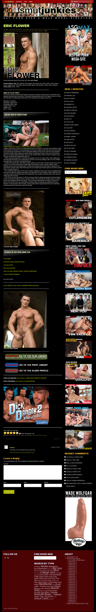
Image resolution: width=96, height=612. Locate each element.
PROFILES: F (73, 570)
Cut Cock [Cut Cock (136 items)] (36, 575)
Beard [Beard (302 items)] (36, 569)
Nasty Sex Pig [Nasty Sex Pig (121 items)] (43, 590)
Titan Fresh (31, 30)
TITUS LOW (69, 122)
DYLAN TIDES (70, 148)
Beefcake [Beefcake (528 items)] (43, 569)
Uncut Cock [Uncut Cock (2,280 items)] (41, 598)
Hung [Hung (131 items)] (53, 584)
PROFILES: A (73, 562)
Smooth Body (38, 435)
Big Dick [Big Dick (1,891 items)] (57, 568)
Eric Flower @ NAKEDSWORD (25, 381)
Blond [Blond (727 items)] (56, 570)
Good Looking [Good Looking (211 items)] (47, 580)
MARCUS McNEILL (72, 154)
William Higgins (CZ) (39, 30)
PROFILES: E (73, 568)
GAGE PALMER (71, 113)
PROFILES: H (73, 573)
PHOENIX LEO (70, 95)
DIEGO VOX (77, 471)
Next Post (57, 439)
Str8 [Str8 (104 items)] (52, 594)
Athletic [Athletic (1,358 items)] (44, 566)
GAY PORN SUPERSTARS (77, 560)
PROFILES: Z (73, 602)
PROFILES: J (72, 576)
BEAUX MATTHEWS (72, 125)
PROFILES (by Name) (73, 558)
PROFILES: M (73, 581)
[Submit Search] (71, 1)
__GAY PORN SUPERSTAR (15, 29)
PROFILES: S (73, 590)
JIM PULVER (74, 477)
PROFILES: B (73, 563)
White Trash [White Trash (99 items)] (51, 599)
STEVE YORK (77, 469)
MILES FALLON (71, 145)
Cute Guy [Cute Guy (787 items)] (38, 576)
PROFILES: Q (73, 587)
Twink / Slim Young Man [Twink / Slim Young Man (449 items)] (43, 597)
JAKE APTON (70, 139)
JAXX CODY (70, 101)
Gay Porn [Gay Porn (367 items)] (48, 578)
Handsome (27, 435)
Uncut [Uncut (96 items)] (55, 596)
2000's (36, 29)
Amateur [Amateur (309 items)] (37, 567)
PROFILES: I (72, 574)
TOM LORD (75, 460)
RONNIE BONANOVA (78, 480)
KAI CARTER (70, 116)
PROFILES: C (73, 565)
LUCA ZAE (69, 128)
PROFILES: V (73, 595)
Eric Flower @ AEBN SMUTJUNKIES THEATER (31, 378)
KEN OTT (69, 119)
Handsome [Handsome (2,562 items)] (45, 584)
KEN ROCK (69, 142)
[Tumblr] (8, 557)
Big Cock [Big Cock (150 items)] (49, 569)
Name (5, 482)
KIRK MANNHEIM (76, 463)
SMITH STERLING (71, 110)
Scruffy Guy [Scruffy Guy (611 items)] (39, 592)
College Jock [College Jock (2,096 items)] (47, 572)
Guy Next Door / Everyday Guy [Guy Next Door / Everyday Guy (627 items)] (47, 582)
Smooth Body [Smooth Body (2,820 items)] (42, 594)
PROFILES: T (73, 592)
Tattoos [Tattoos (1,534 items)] (57, 594)
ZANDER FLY (70, 104)
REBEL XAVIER (71, 136)
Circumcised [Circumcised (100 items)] (37, 573)
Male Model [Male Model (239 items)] (51, 586)
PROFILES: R (73, 589)
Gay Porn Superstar (20, 435)
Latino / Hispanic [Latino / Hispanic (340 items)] (40, 586)
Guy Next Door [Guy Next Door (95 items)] (55, 580)
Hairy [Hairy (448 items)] (36, 584)
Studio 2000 (25, 30)
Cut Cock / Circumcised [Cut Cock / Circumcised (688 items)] (50, 574)
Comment (6, 463)
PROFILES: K (73, 578)
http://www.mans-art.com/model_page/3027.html (22, 452)
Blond (14, 435)
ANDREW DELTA (71, 157)
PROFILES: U (73, 594)
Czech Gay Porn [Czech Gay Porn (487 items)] (50, 577)
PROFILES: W (73, 597)
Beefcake (6, 435)
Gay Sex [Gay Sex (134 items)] (40, 580)
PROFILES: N (73, 582)
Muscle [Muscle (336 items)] (47, 588)
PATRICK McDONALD (72, 133)
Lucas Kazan (19, 30)
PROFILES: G (73, 571)
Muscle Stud (32, 435)
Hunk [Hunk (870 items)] (57, 584)
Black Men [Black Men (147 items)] (50, 570)
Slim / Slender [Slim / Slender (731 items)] (51, 592)
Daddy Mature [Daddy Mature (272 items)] (39, 578)
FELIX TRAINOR (71, 151)
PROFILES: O (73, 584)
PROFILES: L (73, 579)
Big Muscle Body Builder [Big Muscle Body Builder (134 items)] (40, 570)
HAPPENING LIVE (72, 557)
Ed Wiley (74, 466)
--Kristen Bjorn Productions (28, 29)
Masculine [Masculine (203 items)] (41, 588)
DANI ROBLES (77, 474)
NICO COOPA (70, 98)
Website (46, 482)
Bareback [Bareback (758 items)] (53, 566)
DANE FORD (79, 457)
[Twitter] (5, 557)
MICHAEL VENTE (71, 107)
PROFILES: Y (73, 600)
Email (25, 482)
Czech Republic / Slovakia (49, 29)
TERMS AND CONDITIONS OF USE (77, 603)
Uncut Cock (44, 435)
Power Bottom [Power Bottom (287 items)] (52, 590)
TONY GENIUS (70, 131)
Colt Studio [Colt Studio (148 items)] (59, 573)
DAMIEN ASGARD (71, 160)
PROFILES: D (73, 566)
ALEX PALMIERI (71, 163)
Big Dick (10, 435)
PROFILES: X (73, 599)
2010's (40, 29)
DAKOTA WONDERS (72, 92)
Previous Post (10, 439)
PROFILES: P (73, 586)
